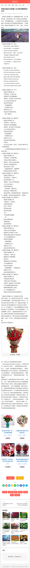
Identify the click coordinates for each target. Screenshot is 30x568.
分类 (6, 5)
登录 (21, 556)
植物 (13, 5)
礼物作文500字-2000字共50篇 (15, 539)
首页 (2, 5)
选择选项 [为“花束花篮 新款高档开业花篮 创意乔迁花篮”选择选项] (22, 466)
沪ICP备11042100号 (14, 566)
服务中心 (21, 566)
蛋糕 (16, 5)
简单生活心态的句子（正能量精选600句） (6, 528)
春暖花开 (15, 2)
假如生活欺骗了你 (12, 492)
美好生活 (10, 13)
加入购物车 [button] (7, 466)
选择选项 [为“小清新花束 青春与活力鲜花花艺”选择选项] (22, 438)
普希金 (25, 492)
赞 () (10, 478)
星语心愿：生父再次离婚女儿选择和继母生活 (6, 540)
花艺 (23, 5)
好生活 (20, 492)
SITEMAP (25, 566)
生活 (20, 5)
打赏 (20, 478)
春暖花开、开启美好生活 (15, 516)
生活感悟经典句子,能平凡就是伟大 (7, 504)
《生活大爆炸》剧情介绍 (24, 527)
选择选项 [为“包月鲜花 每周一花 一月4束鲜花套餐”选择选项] (8, 438)
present (4, 492)
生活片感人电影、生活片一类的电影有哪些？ (15, 528)
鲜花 (9, 5)
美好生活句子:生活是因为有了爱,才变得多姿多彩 (22, 504)
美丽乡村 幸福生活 (6, 516)
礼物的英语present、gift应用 (24, 539)
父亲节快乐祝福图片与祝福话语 (24, 516)
